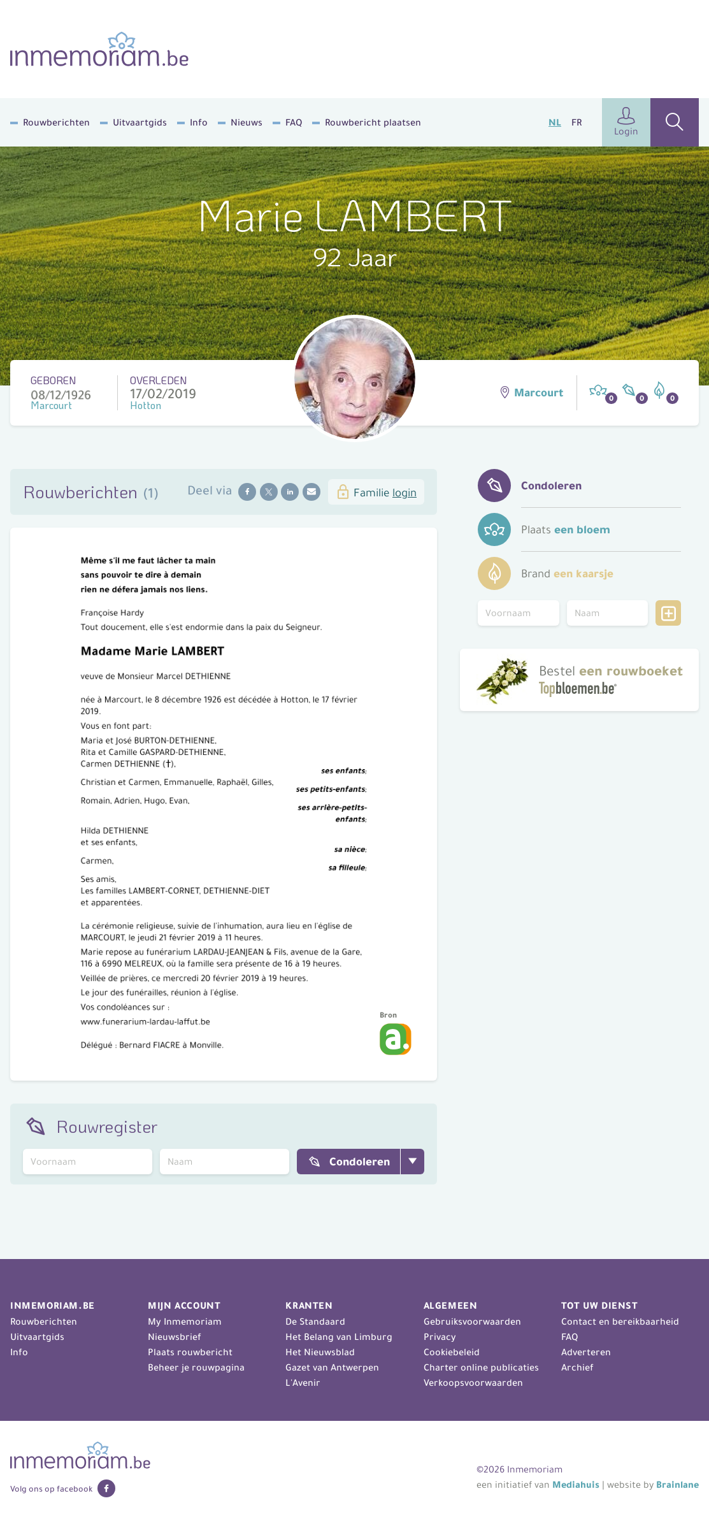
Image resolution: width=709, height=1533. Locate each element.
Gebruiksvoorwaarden (472, 1321)
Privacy (440, 1337)
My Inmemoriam (185, 1321)
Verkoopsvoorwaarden (473, 1383)
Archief (577, 1367)
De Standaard (315, 1321)
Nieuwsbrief (174, 1337)
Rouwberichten (56, 122)
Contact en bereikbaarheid (620, 1321)
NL (554, 122)
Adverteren (586, 1352)
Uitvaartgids (140, 122)
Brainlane (677, 1484)
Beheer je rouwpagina (196, 1367)
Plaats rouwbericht (190, 1352)
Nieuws (246, 122)
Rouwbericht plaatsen (373, 122)
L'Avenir (302, 1383)
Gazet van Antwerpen (332, 1367)
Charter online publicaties (481, 1367)
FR (576, 122)
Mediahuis (575, 1484)
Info (199, 122)
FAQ (293, 122)
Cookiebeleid (452, 1352)
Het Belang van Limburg (338, 1337)
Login (626, 122)
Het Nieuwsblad (320, 1352)
